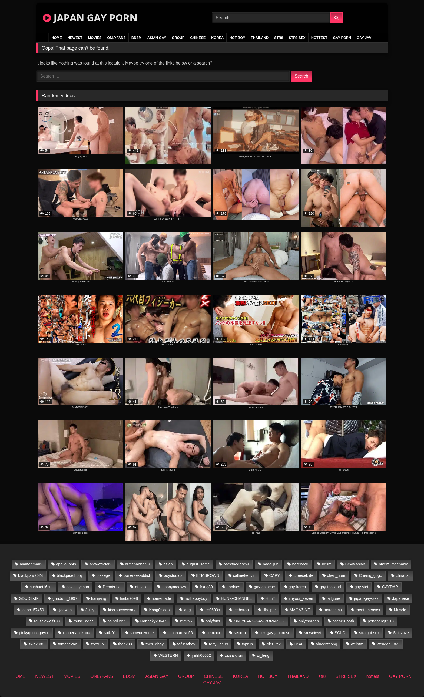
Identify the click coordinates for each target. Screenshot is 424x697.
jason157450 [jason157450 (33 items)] (33, 610)
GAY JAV (364, 38)
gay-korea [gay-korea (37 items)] (297, 587)
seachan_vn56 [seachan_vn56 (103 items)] (180, 633)
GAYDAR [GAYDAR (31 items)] (390, 587)
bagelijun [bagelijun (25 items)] (271, 564)
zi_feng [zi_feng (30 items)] (263, 655)
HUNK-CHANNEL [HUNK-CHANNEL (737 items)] (236, 598)
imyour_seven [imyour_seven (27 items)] (301, 598)
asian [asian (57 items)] (168, 564)
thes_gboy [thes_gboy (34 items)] (155, 644)
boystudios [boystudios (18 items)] (173, 575)
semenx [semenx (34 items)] (213, 633)
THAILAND (260, 38)
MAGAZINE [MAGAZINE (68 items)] (300, 610)
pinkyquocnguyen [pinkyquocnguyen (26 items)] (34, 633)
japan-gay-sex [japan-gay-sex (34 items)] (366, 598)
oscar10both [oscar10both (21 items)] (343, 621)
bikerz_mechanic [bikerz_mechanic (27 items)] (393, 564)
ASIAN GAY (156, 38)
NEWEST (75, 38)
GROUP (178, 38)
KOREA (217, 38)
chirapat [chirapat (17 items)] (403, 575)
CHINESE (198, 38)
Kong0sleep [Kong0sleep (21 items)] (159, 610)
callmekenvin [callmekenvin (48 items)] (244, 575)
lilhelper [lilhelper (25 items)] (269, 610)
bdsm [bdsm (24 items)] (327, 564)
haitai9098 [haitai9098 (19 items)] (129, 598)
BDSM (136, 38)
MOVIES (95, 38)
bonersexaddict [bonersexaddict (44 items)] (137, 575)
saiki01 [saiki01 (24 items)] (110, 633)
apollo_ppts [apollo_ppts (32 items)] (66, 564)
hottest (319, 38)
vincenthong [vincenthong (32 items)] (326, 644)
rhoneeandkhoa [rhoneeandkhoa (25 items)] (76, 633)
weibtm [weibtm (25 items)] (357, 644)
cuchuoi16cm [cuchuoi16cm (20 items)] (41, 587)
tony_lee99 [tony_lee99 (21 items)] (218, 644)
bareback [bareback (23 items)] (300, 564)
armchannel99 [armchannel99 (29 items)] (137, 564)
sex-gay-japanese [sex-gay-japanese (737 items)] (275, 633)
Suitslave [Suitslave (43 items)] (401, 633)
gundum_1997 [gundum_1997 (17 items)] (64, 598)
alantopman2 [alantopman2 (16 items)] (31, 564)
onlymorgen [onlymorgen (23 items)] (309, 621)
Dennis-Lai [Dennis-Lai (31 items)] (112, 587)
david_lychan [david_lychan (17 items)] (77, 587)
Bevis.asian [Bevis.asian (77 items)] (355, 564)
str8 (278, 38)
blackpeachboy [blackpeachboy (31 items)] (70, 575)
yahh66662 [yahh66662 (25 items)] (201, 655)
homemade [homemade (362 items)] (161, 598)
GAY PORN (342, 38)
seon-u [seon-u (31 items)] (240, 633)
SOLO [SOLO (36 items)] (339, 633)
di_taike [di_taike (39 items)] (142, 587)
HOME (56, 38)
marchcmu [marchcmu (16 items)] (333, 610)
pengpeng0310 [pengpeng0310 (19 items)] (381, 621)
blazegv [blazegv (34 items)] (103, 575)
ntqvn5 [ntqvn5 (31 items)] (186, 621)
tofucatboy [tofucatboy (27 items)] (186, 644)
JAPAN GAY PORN (90, 17)
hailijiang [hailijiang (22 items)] (98, 598)
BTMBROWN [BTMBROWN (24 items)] (207, 575)
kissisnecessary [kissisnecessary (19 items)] (121, 610)
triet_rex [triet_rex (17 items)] (274, 644)
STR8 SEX (297, 38)
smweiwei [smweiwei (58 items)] (312, 633)
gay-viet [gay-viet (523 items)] (361, 587)
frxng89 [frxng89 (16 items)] (206, 587)
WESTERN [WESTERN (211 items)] (168, 655)
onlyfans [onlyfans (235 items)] (213, 621)
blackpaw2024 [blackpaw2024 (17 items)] (30, 575)
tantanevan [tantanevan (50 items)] (67, 644)
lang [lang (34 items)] (187, 610)
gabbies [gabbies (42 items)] (233, 587)
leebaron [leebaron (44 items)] (241, 610)
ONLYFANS (116, 38)
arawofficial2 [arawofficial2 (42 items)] (100, 564)
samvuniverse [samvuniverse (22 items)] (142, 633)
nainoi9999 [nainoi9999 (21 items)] (116, 621)
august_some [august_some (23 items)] (198, 564)
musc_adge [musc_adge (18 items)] (84, 621)
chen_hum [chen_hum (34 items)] (336, 575)
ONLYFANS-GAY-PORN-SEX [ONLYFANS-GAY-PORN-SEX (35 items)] (259, 621)
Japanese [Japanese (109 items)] (400, 598)
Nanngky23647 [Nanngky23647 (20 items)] (153, 621)
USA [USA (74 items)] (298, 644)
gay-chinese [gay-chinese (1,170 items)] (264, 587)
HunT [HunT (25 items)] (270, 598)
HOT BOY (237, 38)
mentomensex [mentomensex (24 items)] (368, 610)
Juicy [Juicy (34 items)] (89, 610)
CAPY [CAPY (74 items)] (274, 575)
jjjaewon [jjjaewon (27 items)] (65, 610)
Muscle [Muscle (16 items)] (400, 610)
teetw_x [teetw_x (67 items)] (97, 644)
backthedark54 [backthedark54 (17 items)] (236, 564)
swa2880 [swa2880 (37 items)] (36, 644)
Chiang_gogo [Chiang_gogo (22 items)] (370, 575)
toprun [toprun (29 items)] (247, 644)
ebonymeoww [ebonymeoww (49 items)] (174, 587)
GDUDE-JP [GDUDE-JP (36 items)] (29, 598)
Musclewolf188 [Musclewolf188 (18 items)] (47, 621)
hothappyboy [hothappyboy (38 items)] (196, 598)
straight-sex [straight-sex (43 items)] (369, 633)
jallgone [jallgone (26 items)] (333, 598)
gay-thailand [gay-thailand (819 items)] (330, 587)
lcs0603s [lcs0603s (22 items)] (212, 610)
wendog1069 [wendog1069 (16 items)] (388, 644)
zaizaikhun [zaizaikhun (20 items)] (234, 655)
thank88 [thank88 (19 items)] (125, 644)
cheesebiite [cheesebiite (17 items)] (303, 575)
